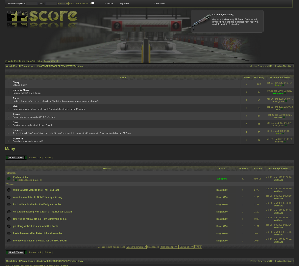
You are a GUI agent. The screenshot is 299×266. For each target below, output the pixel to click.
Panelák (17, 130)
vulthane (278, 180)
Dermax (278, 117)
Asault (16, 114)
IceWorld (18, 138)
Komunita (109, 3)
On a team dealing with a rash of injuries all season (42, 211)
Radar (16, 98)
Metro (16, 106)
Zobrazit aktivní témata (48, 61)
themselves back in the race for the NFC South (40, 240)
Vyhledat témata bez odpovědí (20, 61)
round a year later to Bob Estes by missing (37, 197)
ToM (278, 109)
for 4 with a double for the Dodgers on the (37, 204)
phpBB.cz (64, 265)
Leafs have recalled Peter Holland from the (37, 233)
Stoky (16, 82)
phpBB (16, 265)
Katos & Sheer (21, 90)
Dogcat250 (222, 190)
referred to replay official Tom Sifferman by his (40, 219)
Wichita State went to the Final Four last (36, 190)
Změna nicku (20, 177)
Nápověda (124, 3)
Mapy (80, 66)
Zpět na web (159, 3)
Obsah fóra (11, 66)
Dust (15, 122)
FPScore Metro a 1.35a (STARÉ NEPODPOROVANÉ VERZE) (47, 66)
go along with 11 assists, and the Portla (35, 226)
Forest (278, 85)
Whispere (278, 93)
